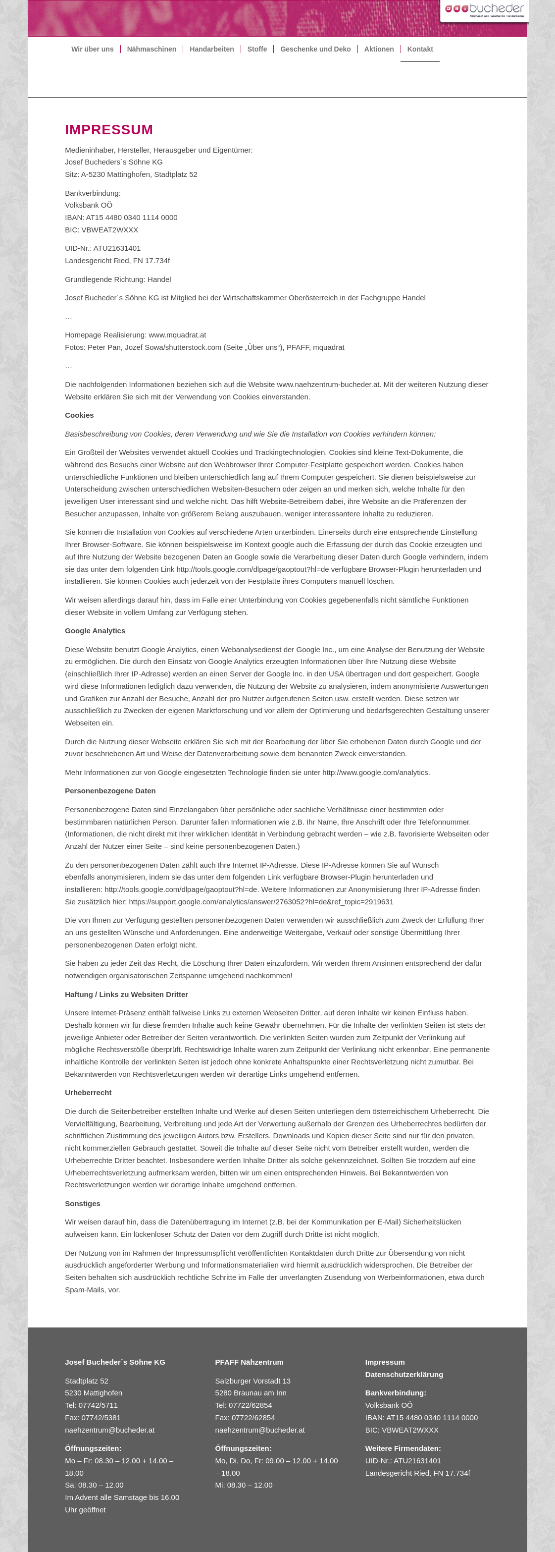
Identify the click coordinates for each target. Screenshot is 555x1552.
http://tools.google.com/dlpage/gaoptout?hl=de (252, 569)
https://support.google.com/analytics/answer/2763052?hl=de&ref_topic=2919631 (261, 901)
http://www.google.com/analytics (375, 772)
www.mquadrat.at (177, 335)
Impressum (385, 1362)
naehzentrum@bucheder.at (110, 1430)
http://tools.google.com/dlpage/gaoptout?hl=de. (181, 889)
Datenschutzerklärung (404, 1374)
